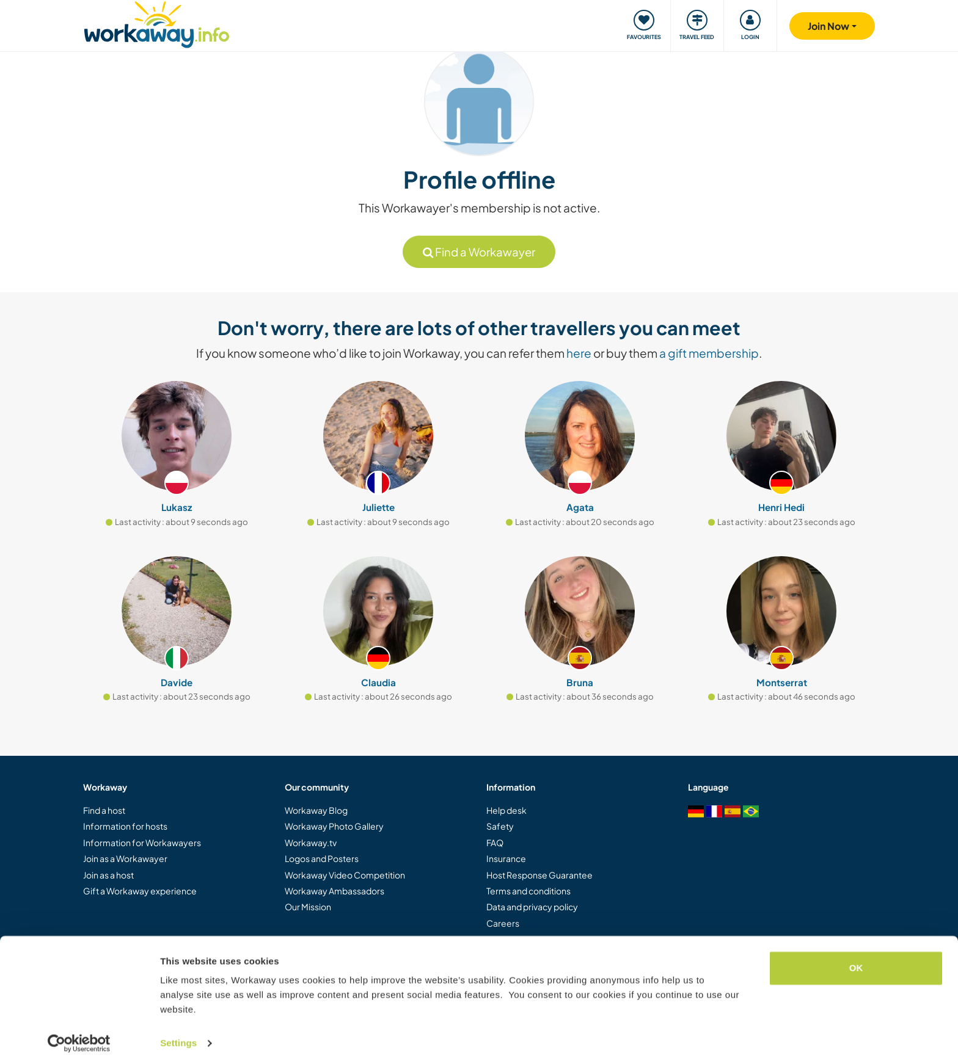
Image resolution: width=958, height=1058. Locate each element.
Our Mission (308, 906)
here (578, 353)
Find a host (104, 810)
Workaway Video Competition (345, 874)
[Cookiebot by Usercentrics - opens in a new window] (79, 1034)
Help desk (506, 810)
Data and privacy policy (532, 906)
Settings (178, 1034)
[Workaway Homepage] (156, 23)
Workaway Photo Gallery (334, 826)
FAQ (494, 842)
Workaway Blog (316, 810)
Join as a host (108, 874)
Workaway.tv (311, 842)
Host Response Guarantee (539, 874)
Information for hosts (125, 826)
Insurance (506, 858)
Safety (500, 826)
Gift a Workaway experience (140, 890)
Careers (502, 923)
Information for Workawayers (142, 842)
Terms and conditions (528, 890)
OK (856, 959)
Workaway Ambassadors (334, 890)
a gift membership (709, 353)
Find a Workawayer (479, 252)
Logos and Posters (322, 858)
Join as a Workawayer (125, 858)
